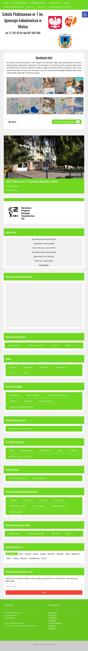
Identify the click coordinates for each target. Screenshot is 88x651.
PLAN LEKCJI (55, 3)
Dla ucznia (52, 615)
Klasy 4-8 (55, 345)
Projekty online (14, 345)
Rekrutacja (52, 620)
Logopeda (28, 500)
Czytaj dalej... (44, 265)
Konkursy (13, 401)
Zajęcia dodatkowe (33, 395)
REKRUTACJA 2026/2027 (13, 7)
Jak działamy (53, 613)
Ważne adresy (38, 506)
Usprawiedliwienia (55, 623)
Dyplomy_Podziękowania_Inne (21, 407)
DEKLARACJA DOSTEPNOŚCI (60, 7)
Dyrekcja (12, 367)
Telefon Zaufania (15, 512)
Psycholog (43, 500)
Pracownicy (44, 367)
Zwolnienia (52, 626)
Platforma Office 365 (36, 345)
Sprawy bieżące (39, 478)
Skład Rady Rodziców (17, 478)
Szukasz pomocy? (59, 506)
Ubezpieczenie (26, 450)
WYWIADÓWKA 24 (20, 3)
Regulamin (52, 628)
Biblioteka (28, 401)
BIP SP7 (30, 7)
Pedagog (12, 500)
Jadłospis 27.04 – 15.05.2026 (20, 456)
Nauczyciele (28, 367)
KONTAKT (41, 7)
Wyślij (44, 592)
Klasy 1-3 (70, 345)
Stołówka (73, 450)
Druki (26, 373)
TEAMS (66, 3)
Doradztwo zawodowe (57, 395)
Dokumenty (60, 367)
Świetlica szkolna (45, 401)
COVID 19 (13, 373)
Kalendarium (14, 395)
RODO (60, 450)
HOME (6, 3)
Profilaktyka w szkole (17, 506)
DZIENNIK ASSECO (38, 3)
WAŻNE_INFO (45, 450)
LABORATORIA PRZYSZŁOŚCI (21, 428)
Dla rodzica (59, 500)
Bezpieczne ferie (44, 57)
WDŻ (11, 450)
